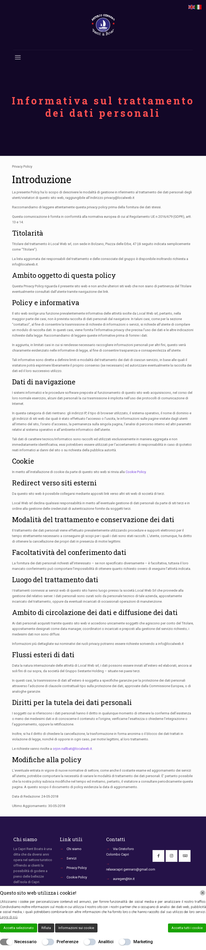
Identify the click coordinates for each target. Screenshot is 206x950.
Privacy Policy (77, 868)
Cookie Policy (136, 472)
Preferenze (67, 941)
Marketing (143, 941)
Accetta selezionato (18, 928)
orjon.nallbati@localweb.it (72, 749)
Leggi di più (9, 917)
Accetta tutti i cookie (187, 928)
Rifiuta (46, 928)
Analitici (105, 941)
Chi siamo (74, 849)
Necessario (25, 941)
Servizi (72, 858)
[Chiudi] (202, 892)
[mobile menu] (17, 57)
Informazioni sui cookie (76, 928)
